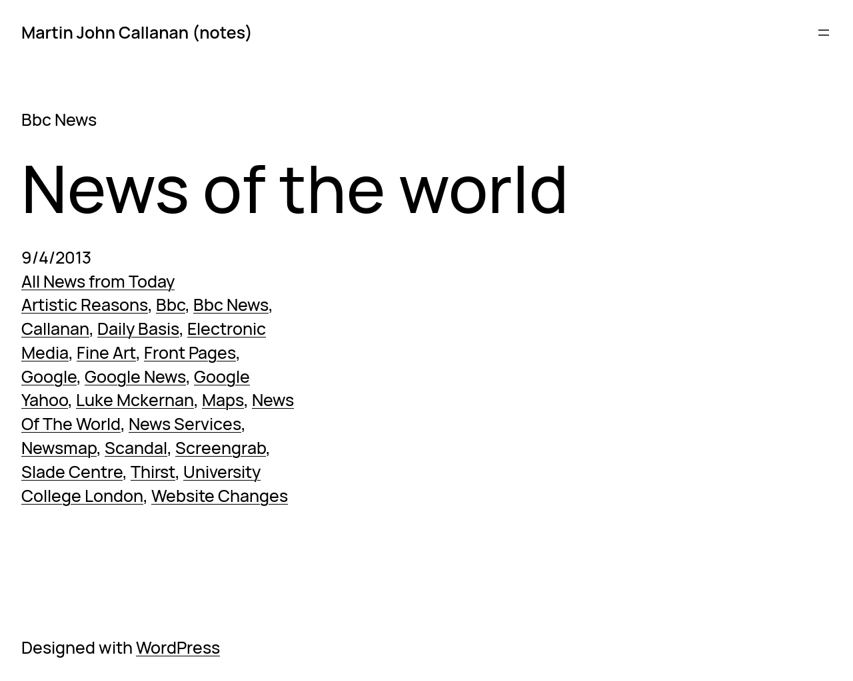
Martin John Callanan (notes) (137, 32)
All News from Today (98, 281)
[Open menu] (824, 33)
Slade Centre (72, 471)
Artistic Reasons (84, 304)
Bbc (170, 304)
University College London (141, 483)
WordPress (178, 647)
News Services (185, 423)
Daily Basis (138, 328)
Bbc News (231, 304)
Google (49, 376)
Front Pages (190, 352)
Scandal (136, 447)
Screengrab (220, 447)
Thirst (153, 471)
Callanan (55, 328)
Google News (135, 376)
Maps (223, 399)
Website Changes (219, 495)
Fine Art (106, 352)
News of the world (294, 188)
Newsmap (59, 447)
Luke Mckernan (135, 399)
